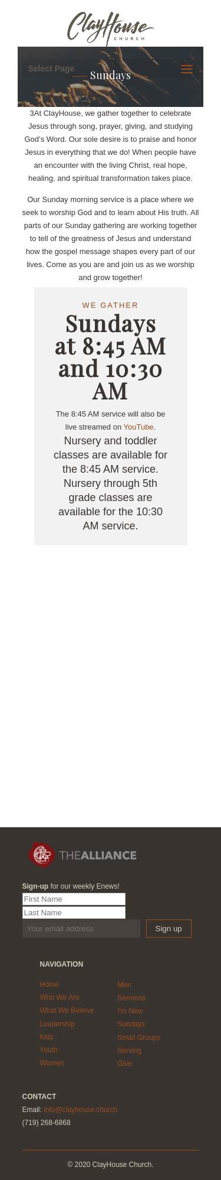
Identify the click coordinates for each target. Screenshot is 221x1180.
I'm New (130, 1011)
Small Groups (138, 1037)
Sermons (131, 998)
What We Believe (67, 1010)
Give (124, 1063)
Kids (47, 1037)
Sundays (131, 1024)
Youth (49, 1050)
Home (49, 984)
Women (52, 1063)
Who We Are (60, 997)
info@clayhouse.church (80, 1110)
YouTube (139, 426)
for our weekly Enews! (71, 886)
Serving (129, 1050)
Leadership (57, 1024)
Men (124, 985)
